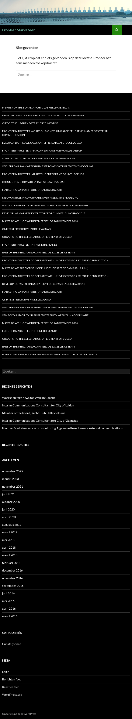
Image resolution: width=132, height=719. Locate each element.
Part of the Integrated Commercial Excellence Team (38, 252)
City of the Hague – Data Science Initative (30, 123)
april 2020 (9, 517)
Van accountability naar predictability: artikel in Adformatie (45, 205)
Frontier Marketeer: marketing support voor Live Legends (43, 174)
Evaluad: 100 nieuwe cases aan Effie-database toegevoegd (42, 142)
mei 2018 (8, 540)
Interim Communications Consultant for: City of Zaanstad (43, 115)
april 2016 (9, 608)
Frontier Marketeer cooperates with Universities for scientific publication (55, 260)
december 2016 (12, 570)
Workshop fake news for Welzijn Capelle (28, 397)
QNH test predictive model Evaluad (26, 229)
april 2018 (9, 547)
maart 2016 (9, 616)
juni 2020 (8, 509)
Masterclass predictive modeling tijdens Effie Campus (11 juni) (45, 268)
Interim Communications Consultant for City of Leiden (38, 405)
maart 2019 (9, 532)
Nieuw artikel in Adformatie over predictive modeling (40, 197)
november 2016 (12, 578)
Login (5, 671)
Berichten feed (11, 679)
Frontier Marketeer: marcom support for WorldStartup (42, 150)
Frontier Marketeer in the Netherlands (29, 244)
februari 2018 (11, 563)
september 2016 (13, 585)
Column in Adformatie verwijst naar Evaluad (33, 182)
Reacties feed (11, 687)
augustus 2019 (11, 524)
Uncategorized (11, 644)
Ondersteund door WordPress (19, 713)
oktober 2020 (11, 501)
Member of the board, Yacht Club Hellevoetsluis (36, 107)
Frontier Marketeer (18, 30)
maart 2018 (9, 555)
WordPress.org (12, 694)
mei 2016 (8, 601)
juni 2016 (8, 593)
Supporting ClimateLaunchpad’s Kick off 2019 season (38, 158)
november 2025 (12, 471)
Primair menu (127, 30)
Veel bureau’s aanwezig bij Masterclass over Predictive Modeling (47, 166)
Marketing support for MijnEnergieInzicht (32, 189)
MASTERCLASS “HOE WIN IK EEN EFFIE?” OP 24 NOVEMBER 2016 (40, 221)
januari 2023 (10, 479)
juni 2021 (8, 494)
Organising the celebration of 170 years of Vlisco (37, 236)
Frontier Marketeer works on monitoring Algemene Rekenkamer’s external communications (55, 132)
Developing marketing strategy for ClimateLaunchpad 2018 (43, 213)
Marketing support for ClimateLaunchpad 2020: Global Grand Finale (49, 354)
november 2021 (12, 486)
